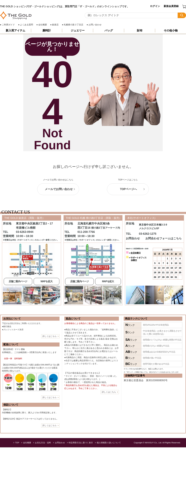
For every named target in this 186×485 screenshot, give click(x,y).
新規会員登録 (171, 6)
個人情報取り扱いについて (109, 442)
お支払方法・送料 (43, 442)
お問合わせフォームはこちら (163, 238)
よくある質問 (26, 24)
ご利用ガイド (8, 24)
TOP (17, 442)
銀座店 (55, 24)
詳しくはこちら (49, 336)
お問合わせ (60, 442)
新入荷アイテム (15, 30)
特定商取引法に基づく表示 (81, 442)
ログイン (155, 6)
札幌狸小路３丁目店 (73, 24)
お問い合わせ (95, 24)
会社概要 (42, 24)
